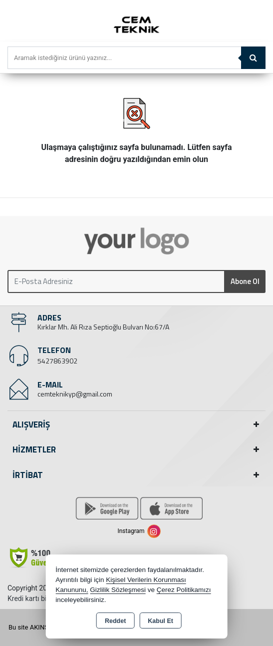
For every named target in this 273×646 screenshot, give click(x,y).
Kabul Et (160, 621)
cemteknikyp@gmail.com (74, 393)
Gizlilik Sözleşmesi (118, 590)
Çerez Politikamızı (184, 590)
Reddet (115, 621)
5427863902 (57, 361)
